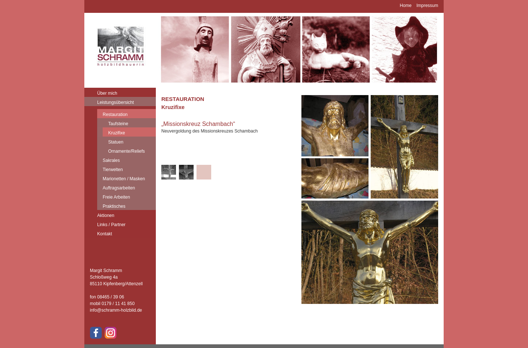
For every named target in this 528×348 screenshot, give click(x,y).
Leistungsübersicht (115, 102)
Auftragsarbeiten (119, 188)
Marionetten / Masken (124, 178)
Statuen (115, 142)
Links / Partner (111, 224)
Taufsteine (118, 123)
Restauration (115, 114)
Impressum (427, 5)
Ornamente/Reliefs (126, 151)
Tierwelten (113, 169)
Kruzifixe (116, 132)
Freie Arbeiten (116, 197)
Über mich (107, 93)
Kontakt (104, 233)
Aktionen (105, 215)
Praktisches (114, 206)
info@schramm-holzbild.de (116, 310)
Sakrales (111, 160)
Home (405, 5)
